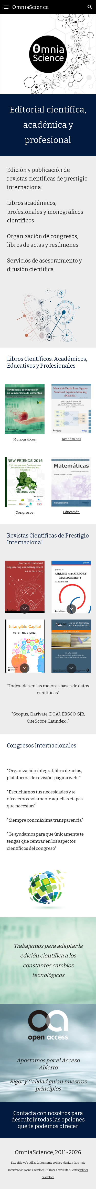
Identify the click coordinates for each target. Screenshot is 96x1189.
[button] (6, 7)
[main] (48, 125)
